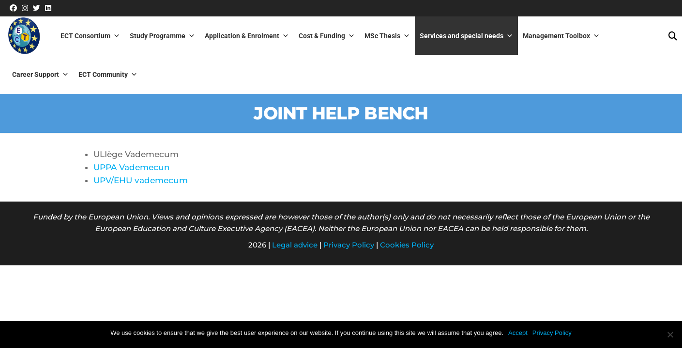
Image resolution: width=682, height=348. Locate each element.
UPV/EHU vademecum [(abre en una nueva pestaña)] (140, 180)
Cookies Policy (407, 244)
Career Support (40, 74)
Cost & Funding (327, 35)
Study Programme (162, 35)
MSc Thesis (387, 35)
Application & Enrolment (247, 35)
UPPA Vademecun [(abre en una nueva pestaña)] (131, 167)
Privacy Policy (348, 244)
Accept (518, 332)
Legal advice (295, 244)
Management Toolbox (561, 35)
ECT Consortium (90, 35)
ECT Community (107, 74)
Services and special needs (466, 35)
